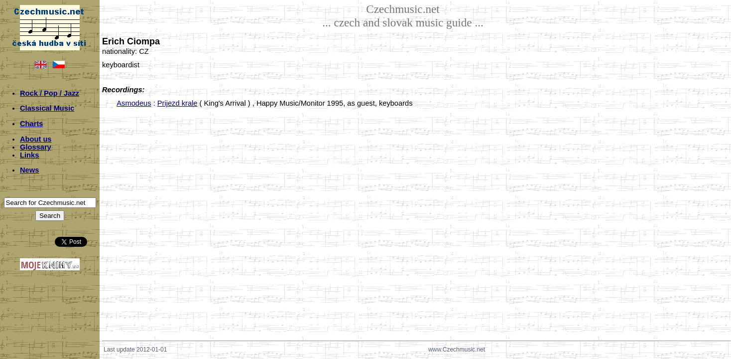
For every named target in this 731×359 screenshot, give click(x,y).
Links (29, 155)
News (29, 170)
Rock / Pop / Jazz (49, 93)
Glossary (35, 147)
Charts (31, 124)
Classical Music (47, 108)
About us (36, 139)
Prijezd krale (177, 103)
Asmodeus (134, 103)
